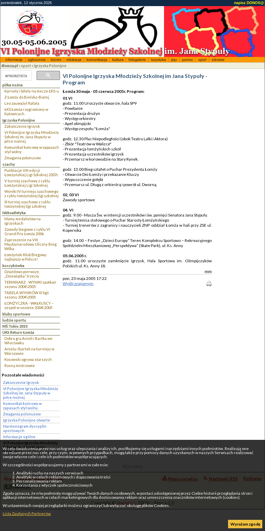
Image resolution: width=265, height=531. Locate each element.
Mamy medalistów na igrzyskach (22, 221)
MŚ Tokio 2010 (14, 326)
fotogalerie (137, 60)
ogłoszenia (37, 60)
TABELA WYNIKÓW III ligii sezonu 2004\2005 (26, 294)
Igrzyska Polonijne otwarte (26, 420)
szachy (8, 164)
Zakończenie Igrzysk (22, 126)
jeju (174, 60)
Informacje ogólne (19, 436)
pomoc (187, 60)
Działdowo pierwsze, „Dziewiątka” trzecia (22, 273)
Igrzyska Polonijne (50, 65)
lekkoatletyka (14, 212)
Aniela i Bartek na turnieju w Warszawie (29, 351)
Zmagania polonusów (22, 158)
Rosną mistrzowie (19, 365)
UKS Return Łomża (18, 332)
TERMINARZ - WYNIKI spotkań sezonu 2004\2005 (30, 284)
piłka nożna (12, 85)
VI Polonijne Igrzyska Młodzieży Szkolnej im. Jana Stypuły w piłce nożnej (31, 136)
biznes (55, 60)
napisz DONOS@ (249, 3)
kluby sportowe (16, 314)
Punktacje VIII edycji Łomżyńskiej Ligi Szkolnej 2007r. (31, 172)
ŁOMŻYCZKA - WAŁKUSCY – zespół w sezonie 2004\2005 (29, 305)
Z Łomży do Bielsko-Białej (26, 97)
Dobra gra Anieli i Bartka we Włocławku (28, 340)
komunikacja (96, 60)
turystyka (158, 60)
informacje (14, 60)
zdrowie (217, 60)
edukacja (73, 60)
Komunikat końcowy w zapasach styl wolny (31, 149)
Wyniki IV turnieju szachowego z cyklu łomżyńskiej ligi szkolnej (31, 193)
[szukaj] (16, 76)
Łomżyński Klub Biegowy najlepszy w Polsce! (25, 256)
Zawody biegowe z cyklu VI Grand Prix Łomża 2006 (27, 231)
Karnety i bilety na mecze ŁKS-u (31, 91)
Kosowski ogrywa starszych (28, 359)
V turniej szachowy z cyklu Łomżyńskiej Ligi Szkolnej (27, 183)
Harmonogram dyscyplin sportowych (24, 428)
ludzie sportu (14, 320)
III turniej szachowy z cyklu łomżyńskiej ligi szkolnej (27, 204)
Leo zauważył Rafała (21, 103)
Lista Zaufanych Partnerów (27, 513)
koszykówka (13, 265)
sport (202, 60)
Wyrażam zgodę (245, 524)
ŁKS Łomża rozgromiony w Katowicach (26, 111)
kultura (117, 60)
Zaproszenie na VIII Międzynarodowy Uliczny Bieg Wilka (30, 244)
